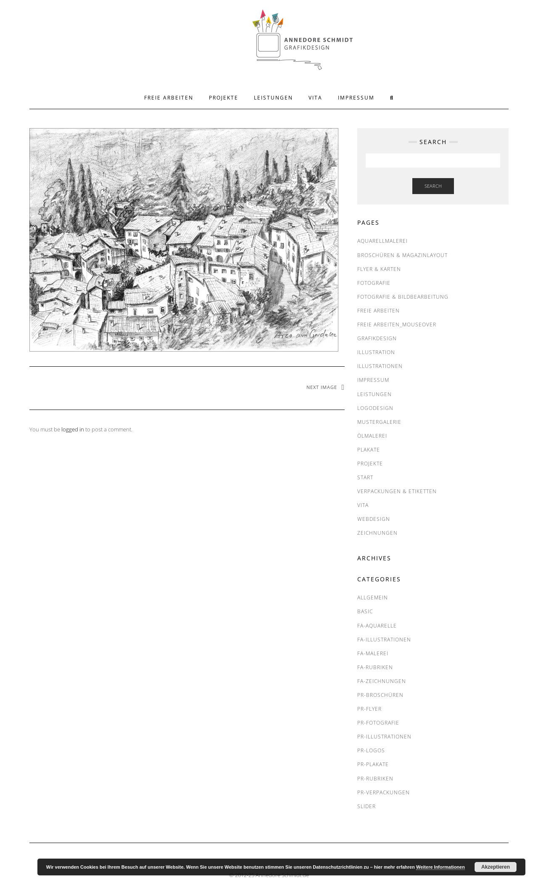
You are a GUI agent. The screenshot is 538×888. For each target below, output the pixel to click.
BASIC (365, 611)
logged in (72, 429)
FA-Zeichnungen (381, 681)
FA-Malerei (372, 653)
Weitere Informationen (440, 867)
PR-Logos (371, 750)
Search (433, 186)
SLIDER (366, 806)
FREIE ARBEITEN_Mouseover (396, 324)
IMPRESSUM (356, 97)
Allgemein (372, 597)
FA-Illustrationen (384, 639)
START (365, 477)
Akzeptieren (495, 867)
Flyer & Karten (379, 269)
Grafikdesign (377, 338)
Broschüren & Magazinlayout (402, 255)
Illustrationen (380, 366)
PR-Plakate (373, 764)
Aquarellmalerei (382, 240)
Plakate (368, 449)
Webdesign (373, 519)
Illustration (376, 352)
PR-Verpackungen (383, 792)
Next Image (321, 387)
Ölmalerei (372, 435)
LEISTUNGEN (273, 97)
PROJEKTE (223, 97)
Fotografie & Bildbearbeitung (402, 296)
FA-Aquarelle (377, 625)
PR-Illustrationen (384, 736)
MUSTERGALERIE (379, 422)
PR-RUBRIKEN (375, 778)
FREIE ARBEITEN (168, 97)
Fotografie (373, 282)
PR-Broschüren (380, 695)
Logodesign (375, 408)
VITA (315, 97)
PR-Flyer (369, 708)
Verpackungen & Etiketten (397, 491)
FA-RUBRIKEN (375, 667)
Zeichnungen (377, 532)
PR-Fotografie (378, 722)
